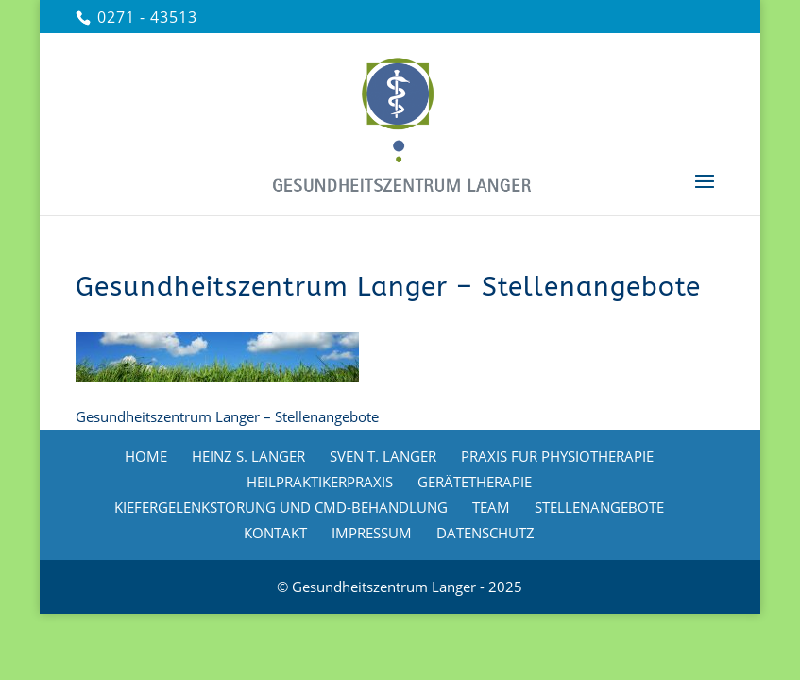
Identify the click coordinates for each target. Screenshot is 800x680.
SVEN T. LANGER (383, 456)
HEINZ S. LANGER (248, 456)
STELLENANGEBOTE (599, 507)
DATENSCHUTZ (485, 532)
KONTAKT (275, 532)
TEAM (491, 507)
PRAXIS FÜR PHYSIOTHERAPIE (557, 456)
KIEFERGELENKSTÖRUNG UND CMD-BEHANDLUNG (281, 507)
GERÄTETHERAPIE (474, 481)
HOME (146, 456)
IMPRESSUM (372, 532)
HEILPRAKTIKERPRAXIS (320, 481)
